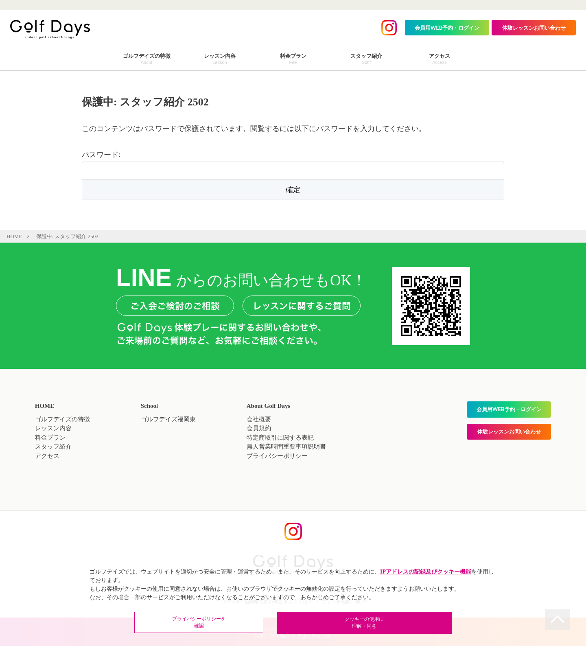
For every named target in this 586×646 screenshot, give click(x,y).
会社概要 (259, 419)
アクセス (47, 456)
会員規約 (259, 428)
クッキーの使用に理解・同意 (345, 623)
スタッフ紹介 (53, 446)
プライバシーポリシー (277, 456)
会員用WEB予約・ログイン (447, 27)
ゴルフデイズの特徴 (62, 419)
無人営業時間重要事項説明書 (286, 446)
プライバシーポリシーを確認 (240, 623)
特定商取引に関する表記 (280, 437)
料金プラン (50, 437)
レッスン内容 (53, 428)
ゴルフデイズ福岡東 (168, 419)
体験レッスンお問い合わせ (534, 27)
